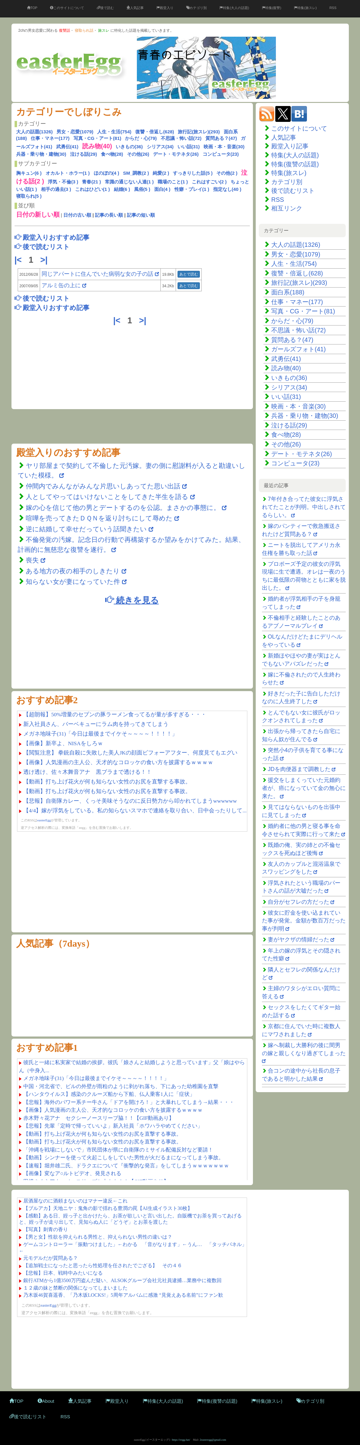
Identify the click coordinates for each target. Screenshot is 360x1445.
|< (19, 260)
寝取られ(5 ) (29, 196)
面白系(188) (287, 292)
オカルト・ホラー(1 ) (68, 173)
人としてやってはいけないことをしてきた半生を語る (107, 496)
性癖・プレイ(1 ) (191, 189)
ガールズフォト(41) (298, 349)
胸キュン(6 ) (29, 173)
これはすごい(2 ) (209, 181)
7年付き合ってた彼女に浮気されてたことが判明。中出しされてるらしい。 (304, 507)
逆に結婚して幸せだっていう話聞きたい (86, 529)
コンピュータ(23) (221, 154)
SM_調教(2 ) (136, 173)
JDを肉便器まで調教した (299, 769)
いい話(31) (189, 146)
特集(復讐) (271, 8)
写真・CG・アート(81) (97, 138)
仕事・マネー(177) (50, 138)
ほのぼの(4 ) (106, 173)
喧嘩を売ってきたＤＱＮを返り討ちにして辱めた (99, 518)
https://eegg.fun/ (181, 1439)
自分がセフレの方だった (298, 902)
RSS (332, 8)
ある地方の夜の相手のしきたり (73, 571)
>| (45, 260)
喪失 (32, 560)
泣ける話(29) (83, 154)
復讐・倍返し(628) (154, 131)
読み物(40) (286, 368)
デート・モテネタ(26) (176, 154)
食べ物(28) (112, 154)
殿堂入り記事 (289, 146)
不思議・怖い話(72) (181, 138)
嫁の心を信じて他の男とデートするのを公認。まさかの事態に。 (123, 507)
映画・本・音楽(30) (224, 146)
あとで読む (188, 274)
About (46, 1401)
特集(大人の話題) (234, 8)
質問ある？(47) (221, 138)
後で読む (105, 8)
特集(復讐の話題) (295, 164)
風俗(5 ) (142, 189)
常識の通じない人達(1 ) (129, 181)
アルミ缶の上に (62, 285)
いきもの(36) (129, 146)
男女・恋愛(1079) (74, 131)
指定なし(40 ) (227, 189)
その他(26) (138, 154)
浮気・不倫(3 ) (63, 181)
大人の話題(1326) (34, 131)
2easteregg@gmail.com (213, 1439)
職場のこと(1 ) (173, 181)
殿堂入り (164, 8)
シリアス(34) (160, 146)
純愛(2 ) (161, 173)
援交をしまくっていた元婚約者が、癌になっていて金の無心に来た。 (304, 788)
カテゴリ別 (196, 8)
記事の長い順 (109, 215)
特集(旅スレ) (305, 8)
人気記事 (135, 8)
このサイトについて (67, 8)
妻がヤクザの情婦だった (298, 939)
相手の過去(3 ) (56, 189)
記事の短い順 (141, 215)
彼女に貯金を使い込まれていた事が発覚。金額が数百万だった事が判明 (304, 921)
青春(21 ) (91, 181)
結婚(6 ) (122, 189)
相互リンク (286, 208)
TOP (32, 8)
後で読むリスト (293, 190)
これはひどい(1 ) (92, 189)
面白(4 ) (162, 189)
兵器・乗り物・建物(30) (41, 154)
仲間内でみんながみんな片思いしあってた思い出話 (103, 486)
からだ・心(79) (141, 138)
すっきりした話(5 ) (193, 173)
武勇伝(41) (67, 146)
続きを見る (132, 600)
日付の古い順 (77, 215)
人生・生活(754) (114, 131)
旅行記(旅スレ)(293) (199, 131)
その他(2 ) (226, 173)
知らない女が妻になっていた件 (73, 581)
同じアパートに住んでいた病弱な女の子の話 (97, 274)
